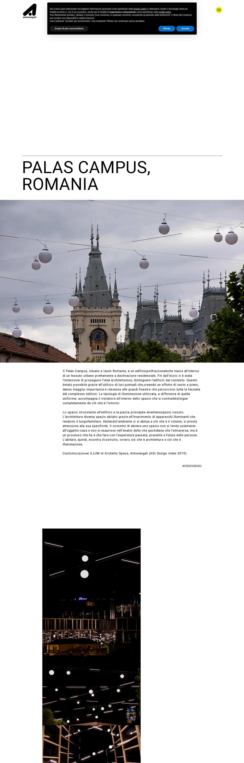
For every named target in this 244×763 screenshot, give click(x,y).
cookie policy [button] (165, 12)
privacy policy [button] (140, 9)
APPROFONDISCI (192, 466)
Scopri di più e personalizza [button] (69, 28)
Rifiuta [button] (166, 28)
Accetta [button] (185, 28)
